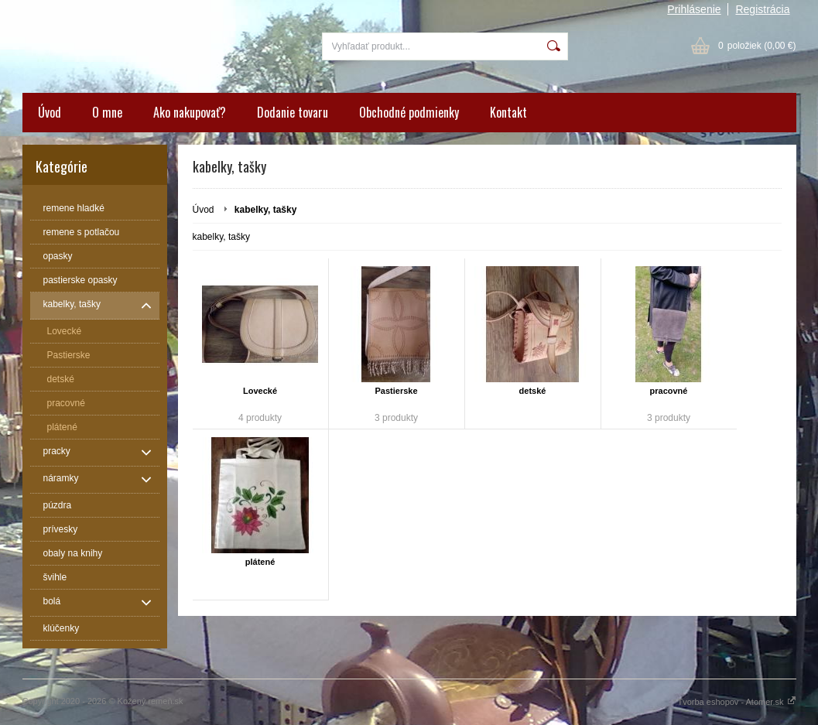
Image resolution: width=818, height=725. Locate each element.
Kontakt (508, 112)
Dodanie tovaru (292, 112)
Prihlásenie (693, 9)
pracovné (669, 390)
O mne (107, 112)
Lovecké (260, 390)
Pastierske (396, 390)
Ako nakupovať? (189, 112)
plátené (260, 561)
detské (532, 390)
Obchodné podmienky (409, 112)
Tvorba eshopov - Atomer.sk (736, 701)
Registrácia (762, 9)
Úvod (49, 112)
